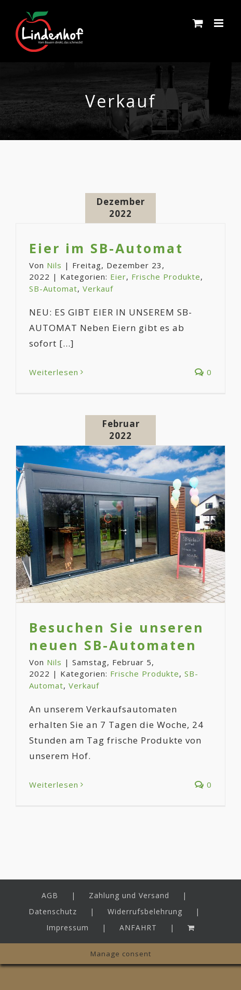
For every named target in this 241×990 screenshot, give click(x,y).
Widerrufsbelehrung (145, 911)
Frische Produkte (165, 276)
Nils (54, 265)
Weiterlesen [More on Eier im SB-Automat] (53, 372)
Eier (118, 276)
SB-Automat (53, 288)
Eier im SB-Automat (106, 248)
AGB (50, 895)
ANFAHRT (138, 927)
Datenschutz (53, 911)
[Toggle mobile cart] (198, 23)
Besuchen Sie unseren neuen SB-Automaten (116, 636)
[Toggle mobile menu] (219, 23)
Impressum (67, 927)
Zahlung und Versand (129, 895)
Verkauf (98, 288)
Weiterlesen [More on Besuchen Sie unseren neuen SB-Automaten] (53, 784)
